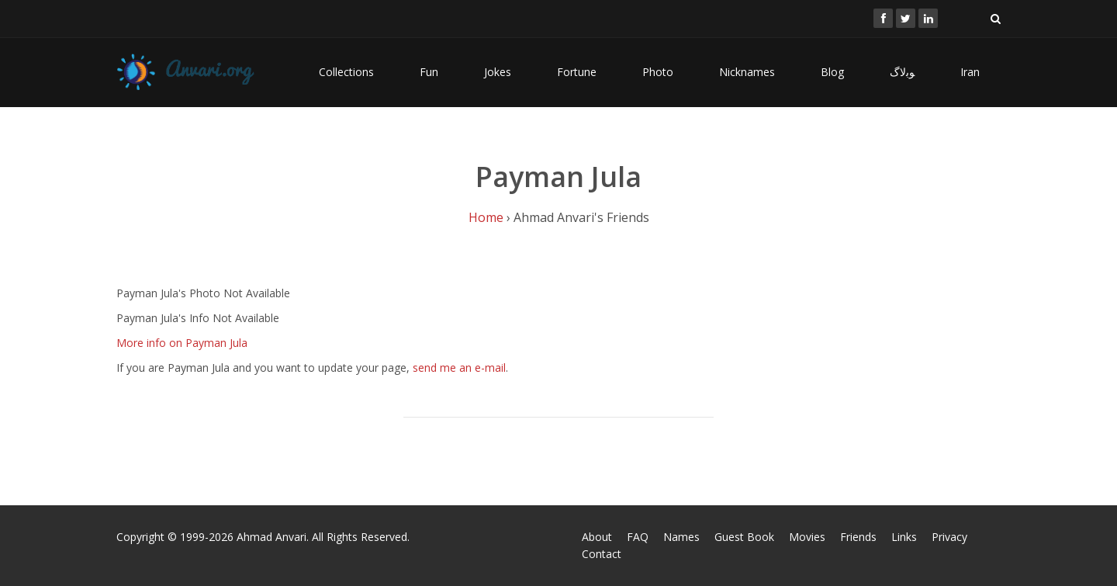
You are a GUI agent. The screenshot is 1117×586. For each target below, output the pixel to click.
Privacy (949, 536)
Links (904, 536)
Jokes (497, 71)
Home (486, 217)
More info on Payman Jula (181, 342)
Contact (601, 553)
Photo (657, 71)
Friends (858, 536)
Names (681, 536)
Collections (346, 71)
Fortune (577, 71)
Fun (429, 71)
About (597, 536)
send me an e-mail (459, 367)
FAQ (637, 536)
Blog (832, 71)
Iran (970, 71)
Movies (807, 536)
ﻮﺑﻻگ (902, 71)
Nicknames (747, 71)
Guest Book (744, 536)
